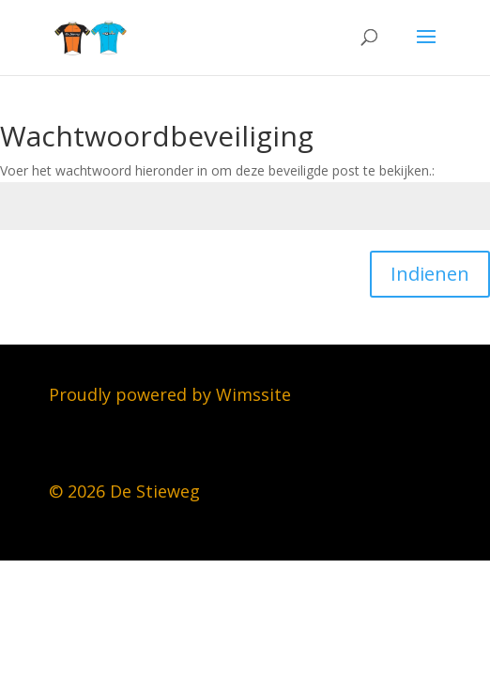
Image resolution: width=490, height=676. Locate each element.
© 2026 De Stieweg (124, 491)
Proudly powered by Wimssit (165, 394)
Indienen (429, 273)
